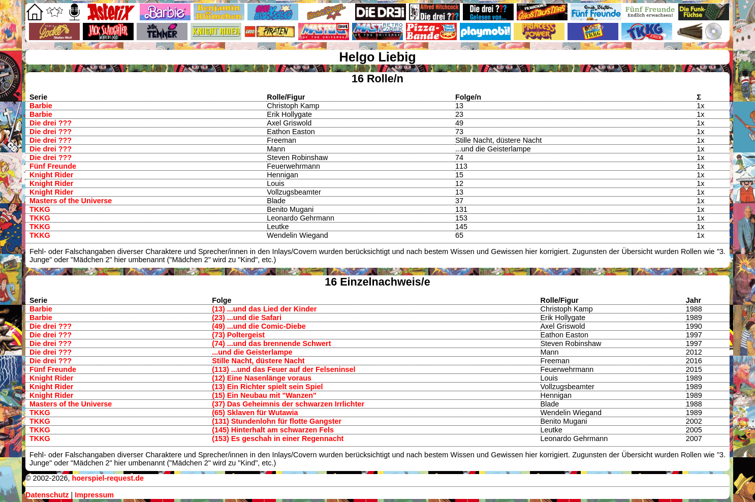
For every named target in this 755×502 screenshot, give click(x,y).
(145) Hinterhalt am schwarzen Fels (273, 430)
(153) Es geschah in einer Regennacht (277, 438)
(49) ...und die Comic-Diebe (259, 326)
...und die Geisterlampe (252, 352)
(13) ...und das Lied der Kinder (264, 309)
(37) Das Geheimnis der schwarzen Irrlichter (288, 404)
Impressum (94, 495)
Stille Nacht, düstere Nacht (258, 361)
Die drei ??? (50, 123)
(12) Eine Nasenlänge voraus (261, 378)
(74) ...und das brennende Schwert (271, 343)
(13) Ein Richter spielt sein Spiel (267, 387)
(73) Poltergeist (238, 335)
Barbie (40, 106)
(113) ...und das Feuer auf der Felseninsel (283, 369)
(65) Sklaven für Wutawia (255, 413)
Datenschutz (47, 495)
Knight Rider (51, 175)
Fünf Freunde (52, 166)
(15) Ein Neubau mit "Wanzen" (264, 395)
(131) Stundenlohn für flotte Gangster (276, 421)
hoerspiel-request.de (108, 478)
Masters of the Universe (70, 201)
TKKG (39, 209)
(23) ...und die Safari (246, 317)
